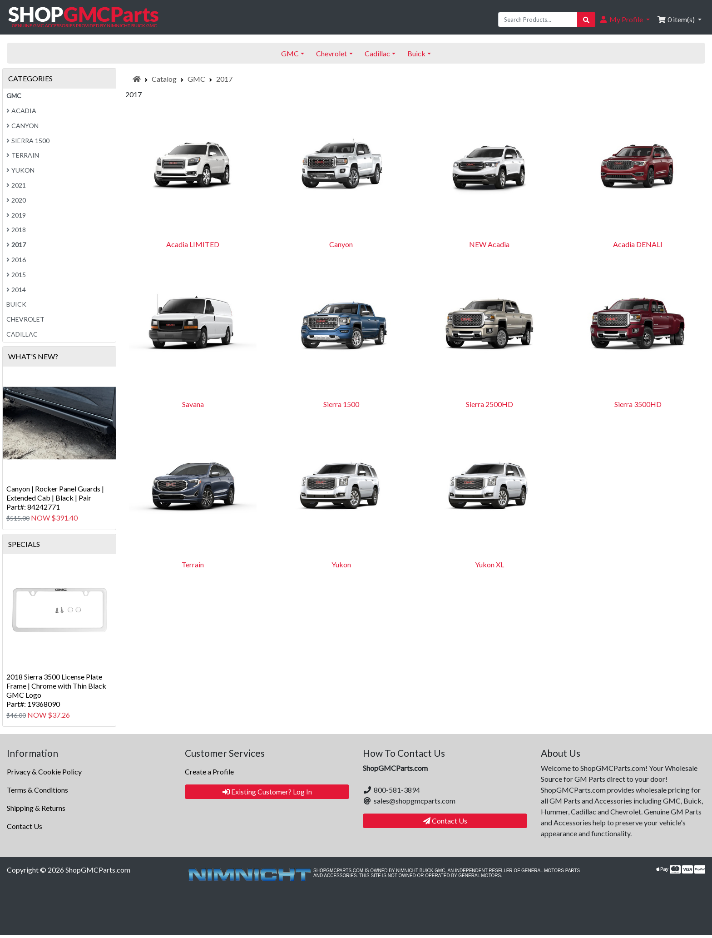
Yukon (341, 564)
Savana (193, 404)
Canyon (341, 244)
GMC (196, 78)
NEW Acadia (489, 244)
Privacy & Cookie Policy (44, 771)
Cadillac (22, 334)
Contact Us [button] (445, 820)
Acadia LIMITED (192, 244)
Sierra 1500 (341, 404)
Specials (24, 544)
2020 (16, 200)
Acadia (21, 110)
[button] (624, 19)
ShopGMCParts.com (97, 869)
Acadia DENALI (638, 244)
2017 (224, 78)
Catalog (164, 78)
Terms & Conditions (37, 789)
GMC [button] (290, 53)
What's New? (33, 356)
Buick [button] (416, 53)
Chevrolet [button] (331, 53)
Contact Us (24, 826)
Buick (16, 304)
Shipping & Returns (36, 808)
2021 (16, 185)
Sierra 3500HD (638, 404)
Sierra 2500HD (489, 404)
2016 (16, 259)
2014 (16, 289)
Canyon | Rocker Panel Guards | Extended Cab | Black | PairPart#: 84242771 (55, 497)
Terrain (193, 564)
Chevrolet (25, 319)
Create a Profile (209, 771)
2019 (16, 215)
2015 (16, 274)
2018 (16, 229)
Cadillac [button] (377, 53)
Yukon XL (489, 564)
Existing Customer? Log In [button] (267, 791)
